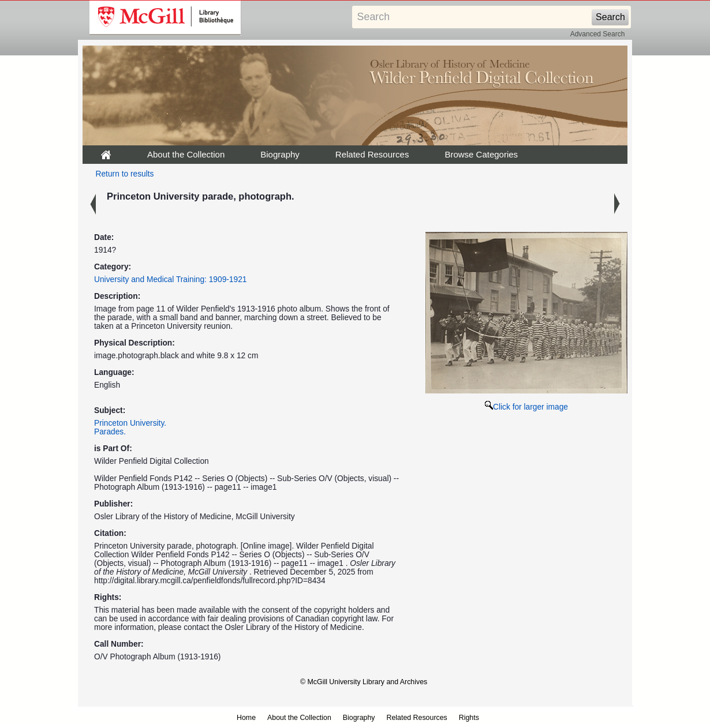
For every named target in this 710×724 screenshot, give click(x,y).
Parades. (110, 431)
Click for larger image (526, 407)
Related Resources (372, 154)
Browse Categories (481, 154)
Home (246, 718)
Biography (280, 154)
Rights (469, 718)
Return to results (125, 174)
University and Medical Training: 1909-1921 (170, 279)
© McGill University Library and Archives (363, 682)
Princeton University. (130, 423)
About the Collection (186, 154)
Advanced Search (597, 34)
